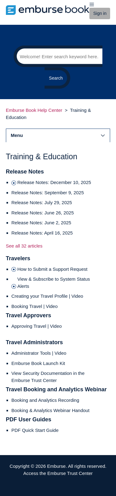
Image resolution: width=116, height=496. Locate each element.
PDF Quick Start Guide (35, 430)
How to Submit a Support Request (52, 269)
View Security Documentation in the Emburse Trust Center (48, 377)
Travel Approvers (28, 315)
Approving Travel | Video (36, 326)
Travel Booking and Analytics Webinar (56, 389)
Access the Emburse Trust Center (57, 473)
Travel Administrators (34, 342)
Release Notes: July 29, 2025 (41, 202)
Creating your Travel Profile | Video (47, 296)
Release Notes (25, 172)
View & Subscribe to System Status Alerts (53, 282)
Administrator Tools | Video (39, 353)
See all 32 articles (24, 245)
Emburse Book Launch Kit (38, 363)
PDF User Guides (28, 419)
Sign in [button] (99, 13)
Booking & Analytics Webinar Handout (50, 410)
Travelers (18, 258)
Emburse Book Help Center (34, 110)
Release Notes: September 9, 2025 (47, 192)
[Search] (58, 56)
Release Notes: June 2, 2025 (41, 222)
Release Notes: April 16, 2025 (42, 232)
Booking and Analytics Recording (45, 400)
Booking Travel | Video (34, 306)
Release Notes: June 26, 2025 (42, 212)
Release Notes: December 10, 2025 (54, 182)
